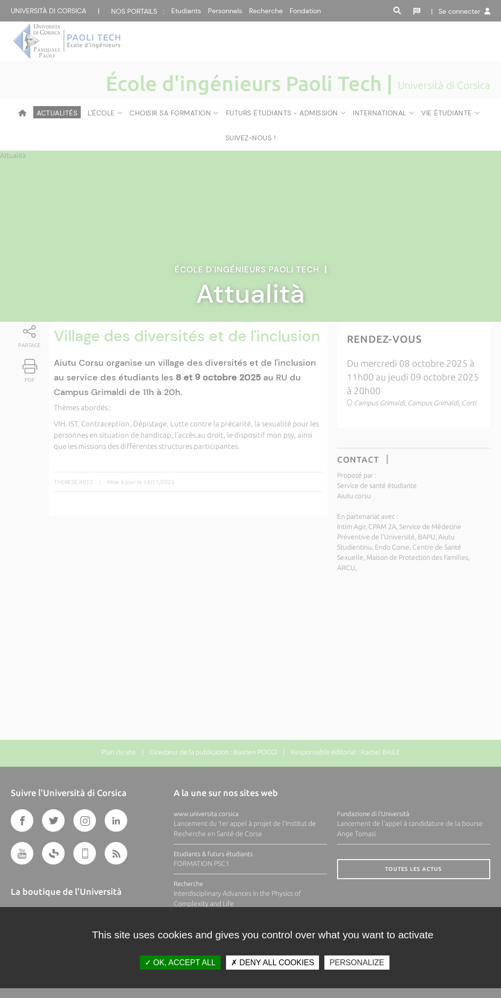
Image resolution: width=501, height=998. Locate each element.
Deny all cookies (272, 962)
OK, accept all (180, 962)
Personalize (356, 962)
